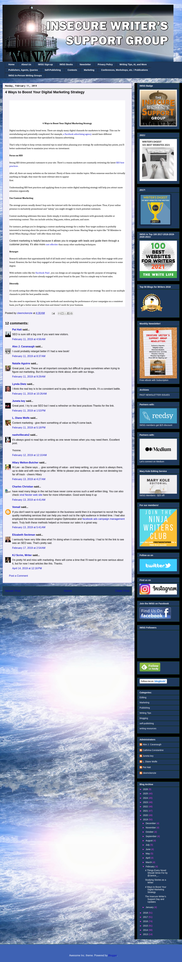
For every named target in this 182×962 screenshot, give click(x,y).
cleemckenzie (149, 773)
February (150, 866)
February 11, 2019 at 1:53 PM (28, 410)
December (151, 823)
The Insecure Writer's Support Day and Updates (155, 899)
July (148, 845)
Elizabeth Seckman (23, 534)
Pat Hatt (17, 329)
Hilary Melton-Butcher (25, 462)
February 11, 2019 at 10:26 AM (29, 393)
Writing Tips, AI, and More (133, 64)
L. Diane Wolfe (21, 418)
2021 (146, 811)
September (151, 836)
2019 (146, 819)
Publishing (145, 707)
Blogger (112, 955)
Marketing (89, 70)
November (151, 827)
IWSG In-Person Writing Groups (25, 75)
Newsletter (85, 64)
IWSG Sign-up (45, 64)
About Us (26, 64)
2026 (146, 789)
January (150, 907)
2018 (146, 912)
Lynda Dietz (19, 384)
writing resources (148, 728)
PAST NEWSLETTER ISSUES (155, 395)
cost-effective (52, 244)
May (148, 853)
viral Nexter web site (30, 495)
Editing (143, 697)
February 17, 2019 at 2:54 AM (28, 548)
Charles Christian (22, 486)
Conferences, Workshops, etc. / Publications (124, 70)
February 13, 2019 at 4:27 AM (28, 479)
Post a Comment (18, 575)
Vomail (16, 507)
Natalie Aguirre (21, 363)
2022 (146, 806)
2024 (146, 798)
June (148, 849)
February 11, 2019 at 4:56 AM (28, 339)
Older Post (122, 590)
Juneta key (18, 401)
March (149, 862)
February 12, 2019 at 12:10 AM (29, 455)
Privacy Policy (105, 64)
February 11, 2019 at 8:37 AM (28, 356)
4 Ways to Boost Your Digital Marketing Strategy (155, 890)
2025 (146, 793)
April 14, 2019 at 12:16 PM (27, 568)
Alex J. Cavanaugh (23, 346)
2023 (146, 802)
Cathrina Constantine (153, 750)
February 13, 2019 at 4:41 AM (28, 499)
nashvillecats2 (20, 435)
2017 (146, 917)
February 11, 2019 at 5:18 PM (28, 427)
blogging (144, 718)
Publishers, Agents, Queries (23, 70)
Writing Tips (145, 713)
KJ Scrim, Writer (22, 555)
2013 (146, 934)
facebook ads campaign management (103, 519)
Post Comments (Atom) (75, 600)
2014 (146, 930)
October (150, 832)
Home (11, 64)
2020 (146, 815)
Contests (72, 70)
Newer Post (13, 590)
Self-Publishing (53, 70)
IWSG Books (66, 64)
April (148, 858)
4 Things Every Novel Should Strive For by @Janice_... (156, 873)
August (149, 840)
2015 (146, 925)
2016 (146, 921)
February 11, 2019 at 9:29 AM (28, 376)
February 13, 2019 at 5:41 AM (28, 527)
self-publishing (147, 723)
